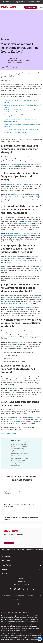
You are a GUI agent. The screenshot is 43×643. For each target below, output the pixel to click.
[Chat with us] (40, 639)
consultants (36, 305)
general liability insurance (25, 230)
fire (21, 191)
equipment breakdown (12, 191)
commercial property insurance (10, 311)
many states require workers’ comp (21, 268)
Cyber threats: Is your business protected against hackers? (21, 128)
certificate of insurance (16, 437)
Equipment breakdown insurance (18, 314)
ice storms (39, 164)
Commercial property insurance (18, 172)
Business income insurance (17, 201)
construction (19, 305)
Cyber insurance (13, 396)
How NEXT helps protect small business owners (17, 131)
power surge (6, 307)
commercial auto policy (17, 350)
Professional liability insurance (17, 240)
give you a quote (35, 433)
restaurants (6, 305)
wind (4, 166)
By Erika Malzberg (13, 56)
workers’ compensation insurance (11, 266)
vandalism (26, 191)
